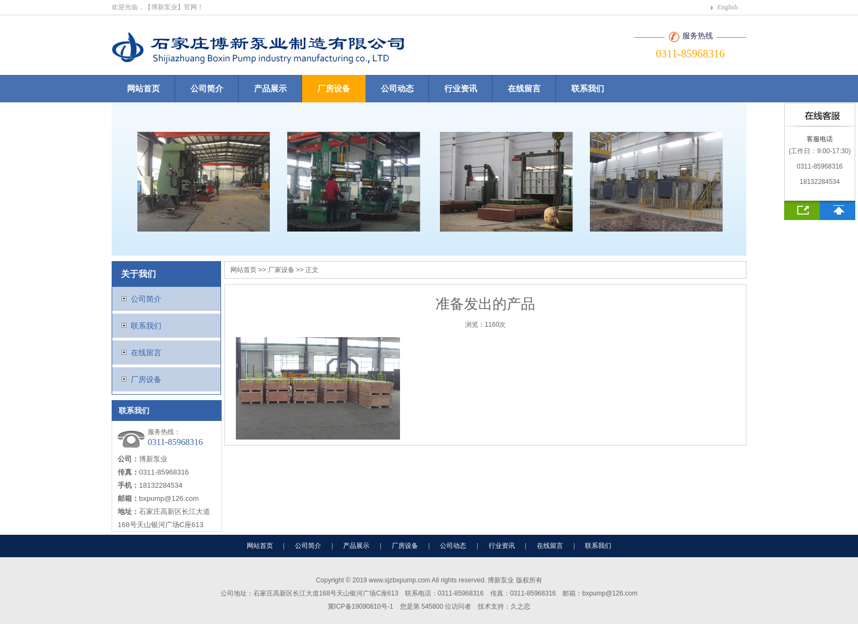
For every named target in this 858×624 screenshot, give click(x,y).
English (727, 7)
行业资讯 (460, 88)
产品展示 (270, 88)
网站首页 (143, 88)
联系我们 (587, 88)
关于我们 (138, 274)
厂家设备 (281, 270)
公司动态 (397, 88)
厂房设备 (333, 88)
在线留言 (524, 88)
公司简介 (206, 88)
